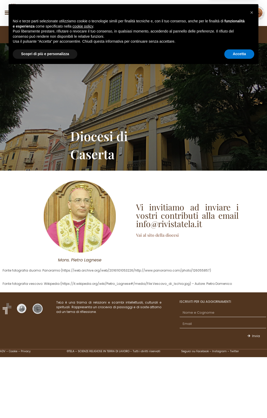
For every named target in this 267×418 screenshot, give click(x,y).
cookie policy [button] (83, 376)
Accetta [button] (239, 404)
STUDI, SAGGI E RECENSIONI (142, 34)
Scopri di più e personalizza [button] (45, 404)
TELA (39, 34)
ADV (2, 351)
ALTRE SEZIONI (190, 34)
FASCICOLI (96, 34)
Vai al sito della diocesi (157, 235)
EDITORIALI (65, 34)
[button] (251, 362)
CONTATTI (224, 34)
